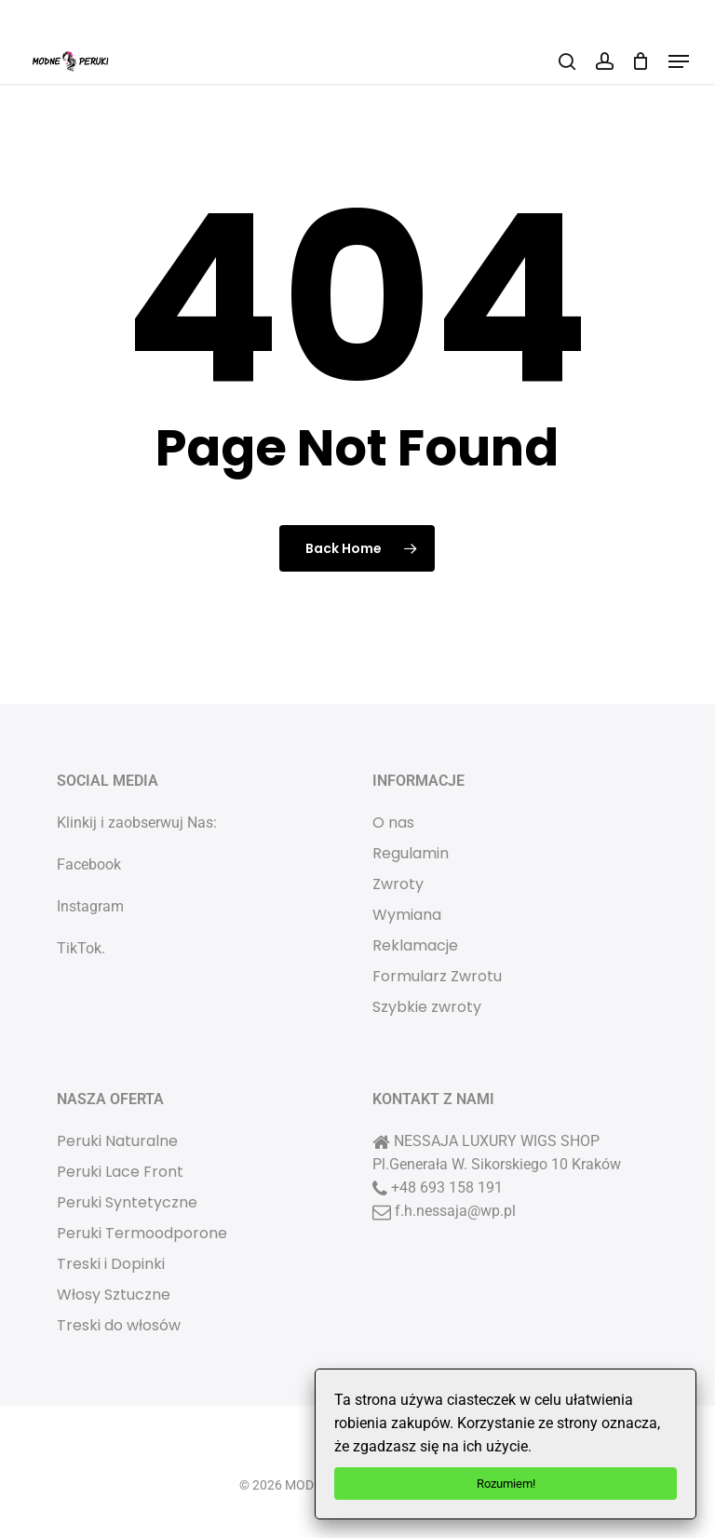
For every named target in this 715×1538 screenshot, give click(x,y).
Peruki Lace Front (120, 1171)
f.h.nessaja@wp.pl (455, 1211)
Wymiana (406, 914)
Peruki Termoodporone (142, 1233)
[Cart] (641, 61)
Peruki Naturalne (117, 1141)
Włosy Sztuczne (113, 1294)
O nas (393, 822)
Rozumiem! (506, 1484)
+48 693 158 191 (447, 1187)
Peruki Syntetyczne (127, 1202)
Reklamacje (415, 945)
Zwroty (398, 884)
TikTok (79, 948)
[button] (678, 61)
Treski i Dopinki (111, 1264)
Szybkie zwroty (426, 1007)
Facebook (89, 864)
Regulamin (410, 853)
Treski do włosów (119, 1325)
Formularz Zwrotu (437, 976)
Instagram (90, 906)
